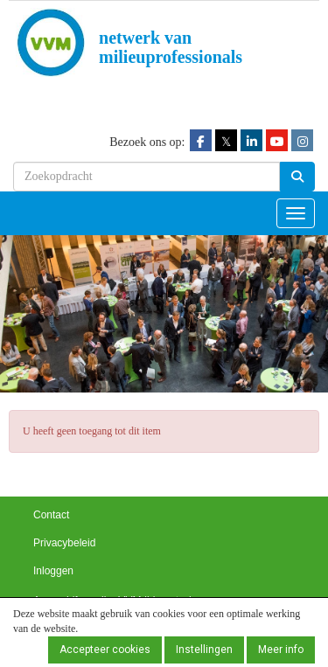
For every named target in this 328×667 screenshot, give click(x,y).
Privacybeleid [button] (64, 543)
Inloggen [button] (53, 571)
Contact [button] (51, 515)
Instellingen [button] (204, 649)
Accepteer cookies (104, 649)
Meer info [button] (281, 649)
